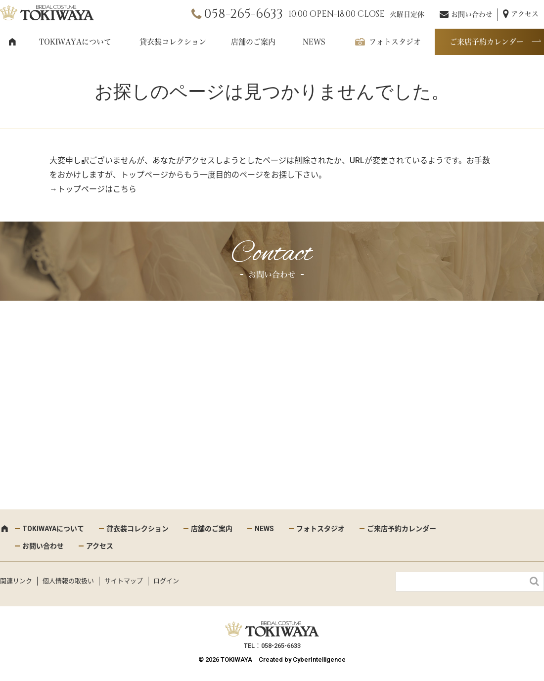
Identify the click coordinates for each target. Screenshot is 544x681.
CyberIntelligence (319, 659)
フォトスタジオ (395, 41)
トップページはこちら (96, 189)
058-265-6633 (243, 14)
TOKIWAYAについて (75, 41)
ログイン (166, 581)
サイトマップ (123, 581)
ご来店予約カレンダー (487, 41)
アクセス (525, 13)
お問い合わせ (472, 14)
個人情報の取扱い (68, 581)
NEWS (314, 41)
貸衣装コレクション (172, 41)
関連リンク (16, 581)
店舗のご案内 (253, 41)
